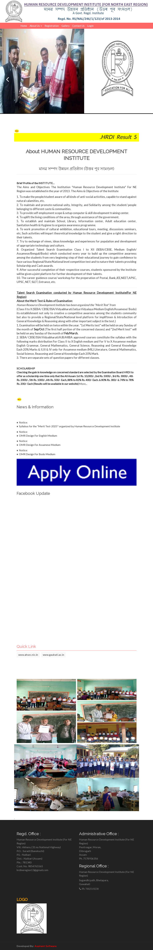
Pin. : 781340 (24, 862)
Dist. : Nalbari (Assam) (29, 858)
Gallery (65, 25)
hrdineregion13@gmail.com (32, 870)
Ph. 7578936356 (88, 858)
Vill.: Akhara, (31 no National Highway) (39, 847)
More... (83, 383)
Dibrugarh (85, 851)
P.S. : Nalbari (24, 854)
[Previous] (7, 79)
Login (90, 25)
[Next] (145, 79)
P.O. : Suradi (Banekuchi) (30, 851)
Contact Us (78, 25)
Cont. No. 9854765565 (30, 866)
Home (23, 25)
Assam (83, 854)
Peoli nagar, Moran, (90, 847)
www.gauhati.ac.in (53, 654)
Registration (52, 25)
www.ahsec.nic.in (28, 654)
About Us (36, 25)
